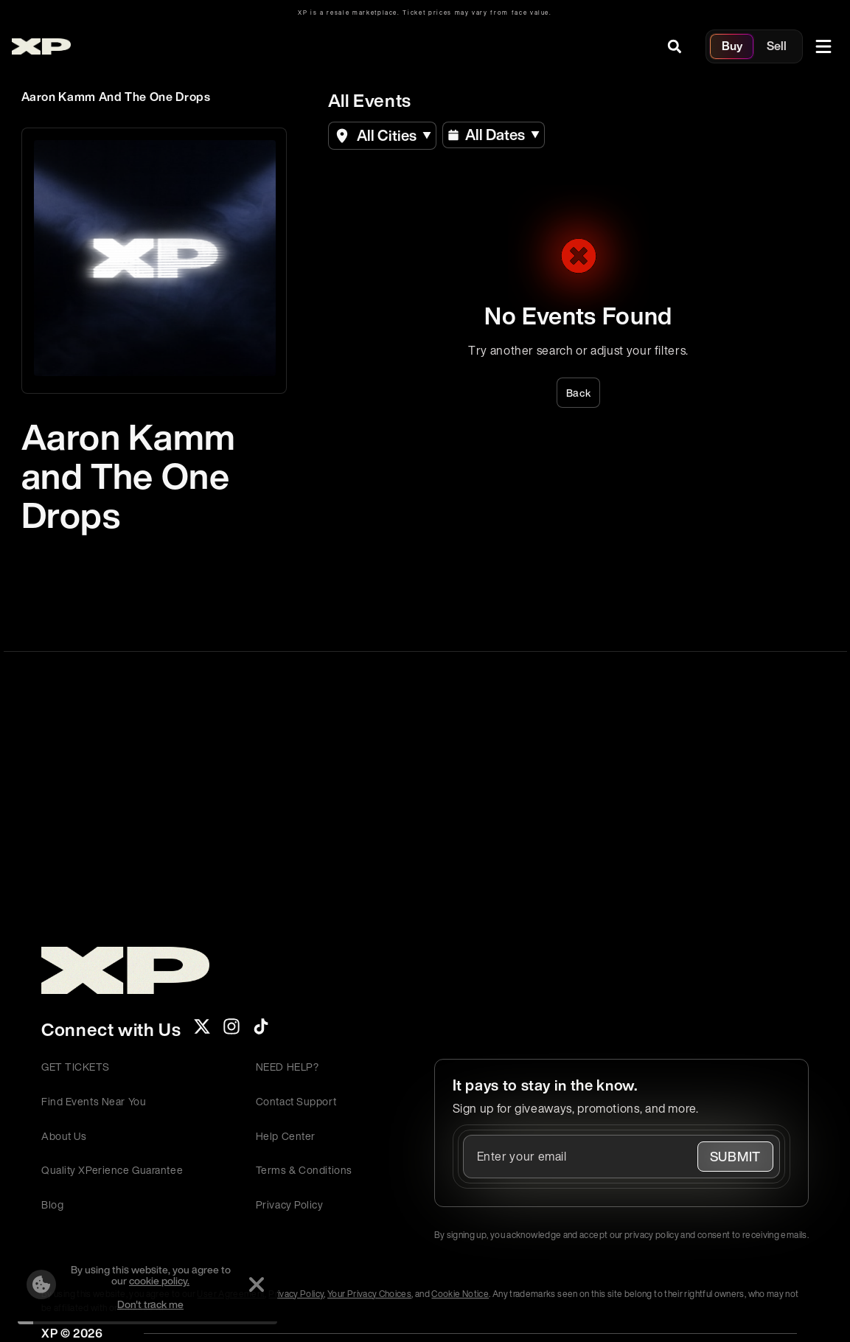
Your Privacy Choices (369, 1293)
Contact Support (296, 1101)
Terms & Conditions (304, 1170)
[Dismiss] (256, 1284)
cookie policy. (159, 1280)
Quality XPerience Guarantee (112, 1170)
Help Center (286, 1136)
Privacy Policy (290, 1204)
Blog (52, 1204)
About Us (63, 1136)
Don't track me (150, 1304)
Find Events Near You (93, 1101)
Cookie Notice (460, 1293)
